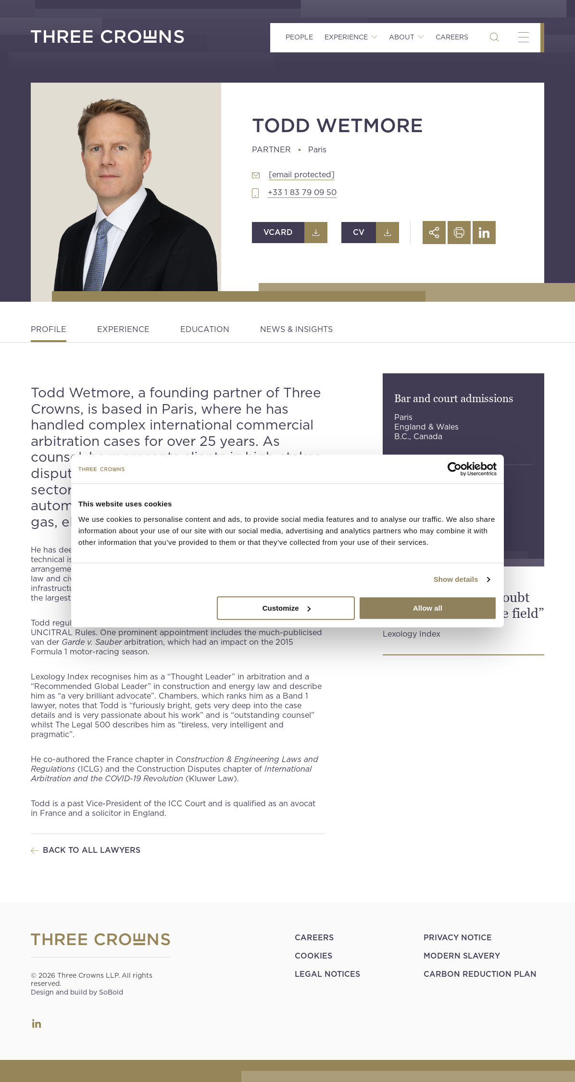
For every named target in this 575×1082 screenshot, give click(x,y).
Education (204, 329)
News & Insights (296, 329)
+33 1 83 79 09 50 (302, 192)
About (401, 37)
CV (358, 232)
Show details (456, 579)
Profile (48, 329)
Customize (286, 608)
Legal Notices (327, 974)
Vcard (278, 232)
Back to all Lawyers (91, 850)
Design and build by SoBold (77, 992)
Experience (346, 37)
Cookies (313, 955)
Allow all (427, 608)
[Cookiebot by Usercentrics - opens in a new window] (454, 469)
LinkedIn (36, 1023)
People (299, 37)
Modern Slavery (462, 955)
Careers (452, 37)
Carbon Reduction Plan (480, 974)
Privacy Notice (458, 937)
